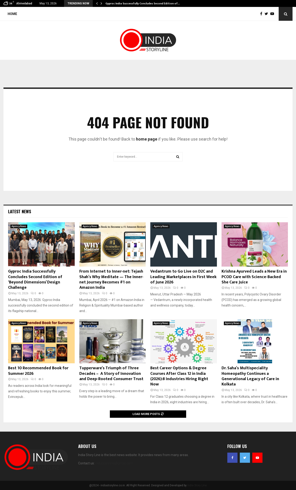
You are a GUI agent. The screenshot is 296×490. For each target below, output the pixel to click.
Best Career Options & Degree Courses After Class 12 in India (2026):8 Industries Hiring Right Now (179, 376)
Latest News (19, 211)
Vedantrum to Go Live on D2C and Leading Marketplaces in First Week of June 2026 (183, 277)
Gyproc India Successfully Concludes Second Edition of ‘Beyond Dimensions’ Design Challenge (35, 279)
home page (146, 139)
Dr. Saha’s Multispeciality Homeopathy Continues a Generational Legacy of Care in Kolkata (250, 376)
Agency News (19, 226)
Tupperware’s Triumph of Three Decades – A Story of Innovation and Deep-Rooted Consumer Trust (111, 373)
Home (12, 14)
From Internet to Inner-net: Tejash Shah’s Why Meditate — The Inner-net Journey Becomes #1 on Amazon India (111, 279)
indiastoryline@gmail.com (114, 463)
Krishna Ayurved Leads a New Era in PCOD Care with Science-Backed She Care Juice (254, 277)
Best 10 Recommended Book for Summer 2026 (38, 371)
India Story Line (197, 485)
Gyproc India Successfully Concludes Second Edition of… (142, 3)
